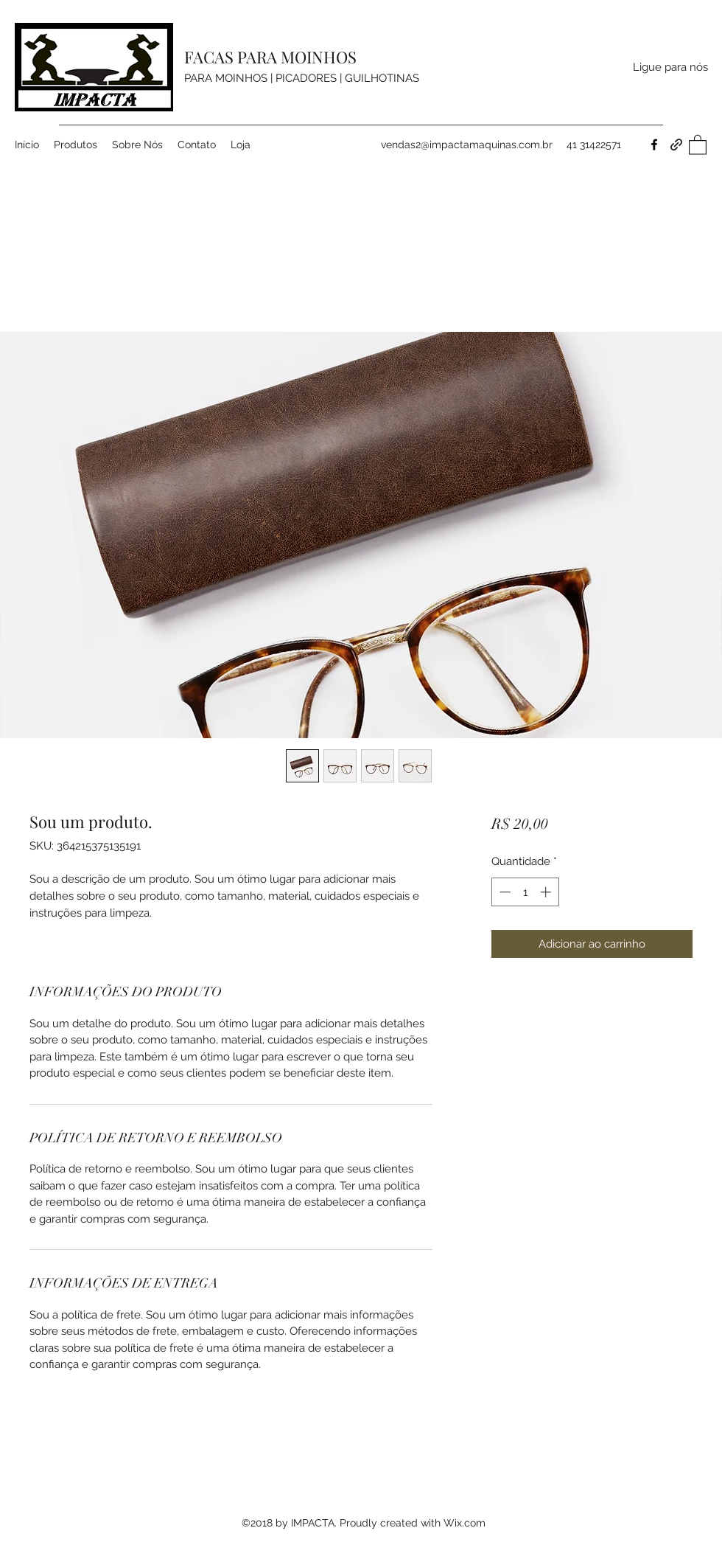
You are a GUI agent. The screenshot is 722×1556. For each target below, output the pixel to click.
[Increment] (547, 892)
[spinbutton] (525, 892)
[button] (698, 144)
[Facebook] (654, 144)
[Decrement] (504, 892)
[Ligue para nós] (670, 67)
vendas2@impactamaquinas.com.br (467, 144)
